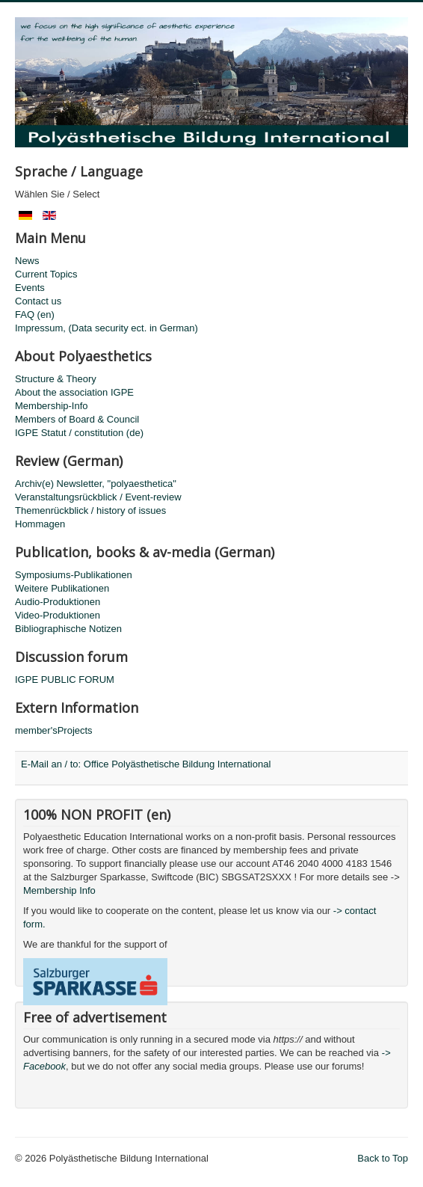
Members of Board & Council (77, 419)
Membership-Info (51, 405)
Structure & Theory (55, 378)
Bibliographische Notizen (68, 628)
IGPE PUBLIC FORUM (64, 679)
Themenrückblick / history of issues (90, 510)
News (27, 260)
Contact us (38, 301)
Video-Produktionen (57, 615)
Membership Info (59, 890)
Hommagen (40, 524)
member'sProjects (54, 730)
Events (30, 287)
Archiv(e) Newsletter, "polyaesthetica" (95, 483)
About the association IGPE (74, 392)
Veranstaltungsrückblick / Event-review (98, 497)
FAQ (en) (35, 314)
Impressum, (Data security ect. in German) (106, 328)
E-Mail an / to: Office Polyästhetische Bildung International (146, 764)
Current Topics (46, 274)
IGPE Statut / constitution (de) (79, 432)
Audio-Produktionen (57, 601)
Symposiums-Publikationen (73, 574)
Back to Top (382, 1158)
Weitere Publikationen (62, 588)
